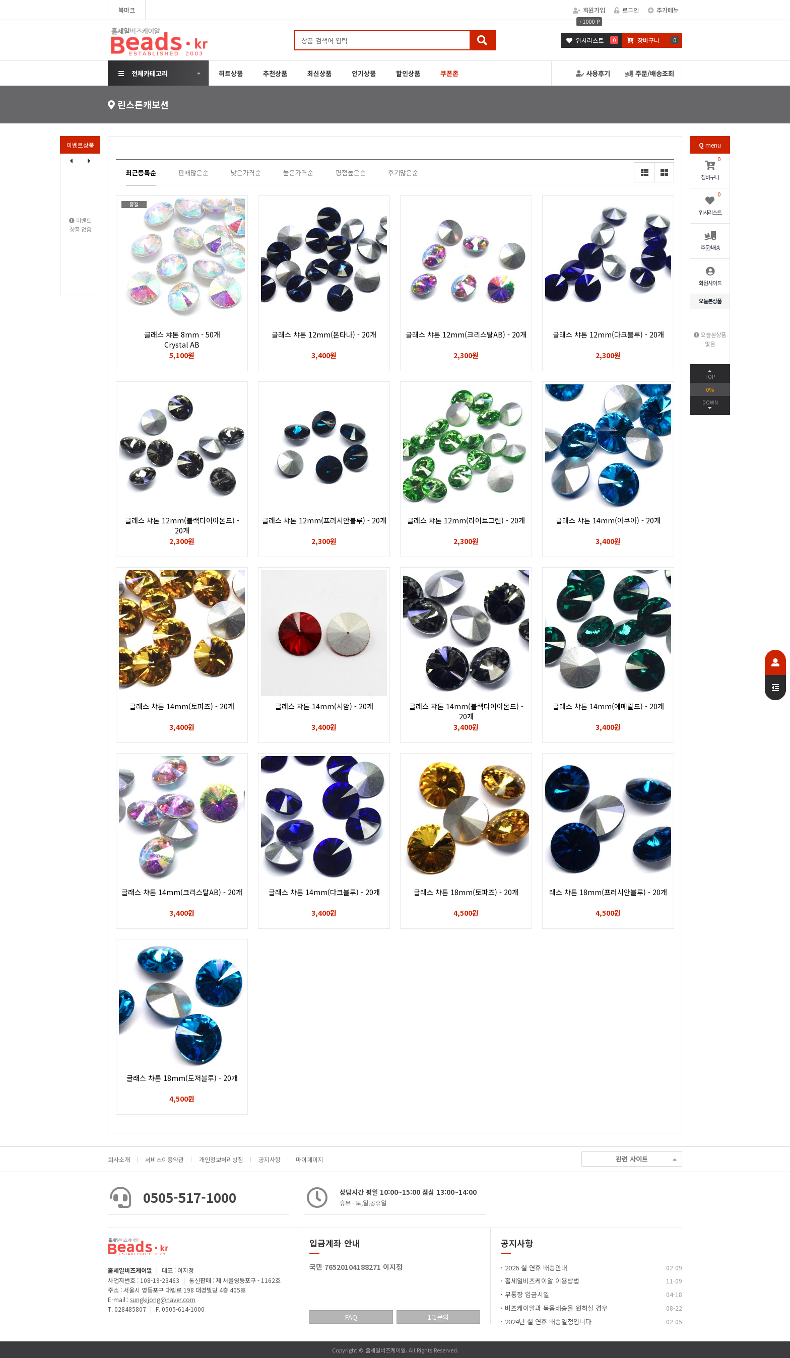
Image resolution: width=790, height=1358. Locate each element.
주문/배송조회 (649, 73)
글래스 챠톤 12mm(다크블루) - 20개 (608, 334)
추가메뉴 (663, 10)
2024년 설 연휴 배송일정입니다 (548, 1321)
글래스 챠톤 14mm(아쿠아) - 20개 (608, 520)
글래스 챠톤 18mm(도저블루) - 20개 (182, 1078)
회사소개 (119, 1159)
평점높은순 (351, 172)
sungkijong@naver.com (162, 1299)
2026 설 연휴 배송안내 (536, 1267)
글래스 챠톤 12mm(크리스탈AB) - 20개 (466, 334)
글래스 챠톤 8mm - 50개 (182, 339)
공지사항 (269, 1159)
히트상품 (231, 73)
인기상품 (364, 73)
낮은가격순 (246, 172)
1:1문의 (438, 1317)
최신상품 (319, 73)
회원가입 (589, 10)
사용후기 (593, 73)
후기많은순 (403, 172)
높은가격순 (298, 172)
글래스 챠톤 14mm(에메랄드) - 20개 (608, 706)
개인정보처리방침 (221, 1159)
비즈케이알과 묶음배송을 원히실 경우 (556, 1308)
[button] (89, 161)
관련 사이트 (646, 1159)
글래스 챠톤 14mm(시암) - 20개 (324, 706)
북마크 (126, 10)
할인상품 (408, 73)
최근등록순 (141, 172)
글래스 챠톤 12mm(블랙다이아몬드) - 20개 (182, 525)
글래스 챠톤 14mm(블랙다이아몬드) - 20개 (466, 711)
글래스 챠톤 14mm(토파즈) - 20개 (181, 706)
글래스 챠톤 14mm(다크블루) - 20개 (324, 892)
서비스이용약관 (164, 1159)
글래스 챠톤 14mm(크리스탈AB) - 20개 (181, 892)
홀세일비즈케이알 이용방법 (542, 1280)
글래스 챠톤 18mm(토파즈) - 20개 (466, 892)
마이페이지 (309, 1159)
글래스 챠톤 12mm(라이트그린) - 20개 (466, 520)
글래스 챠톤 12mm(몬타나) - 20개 (324, 334)
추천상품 (275, 73)
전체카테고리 (143, 73)
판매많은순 (193, 172)
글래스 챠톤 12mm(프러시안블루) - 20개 (324, 520)
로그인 (626, 10)
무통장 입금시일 (527, 1294)
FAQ (351, 1317)
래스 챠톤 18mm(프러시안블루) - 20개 (608, 892)
